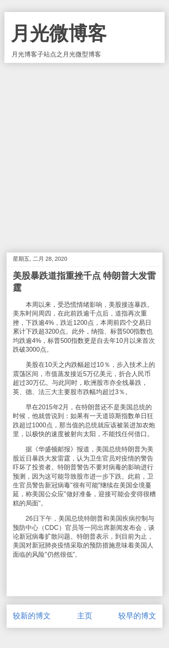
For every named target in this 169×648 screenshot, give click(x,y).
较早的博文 (137, 616)
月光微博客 (59, 33)
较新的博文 (32, 616)
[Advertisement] (84, 151)
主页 (84, 616)
